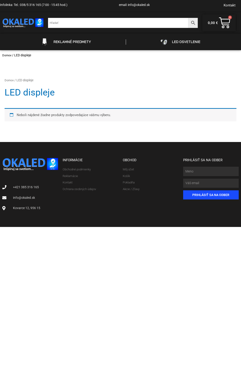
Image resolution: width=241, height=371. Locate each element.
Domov (7, 55)
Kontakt (230, 5)
